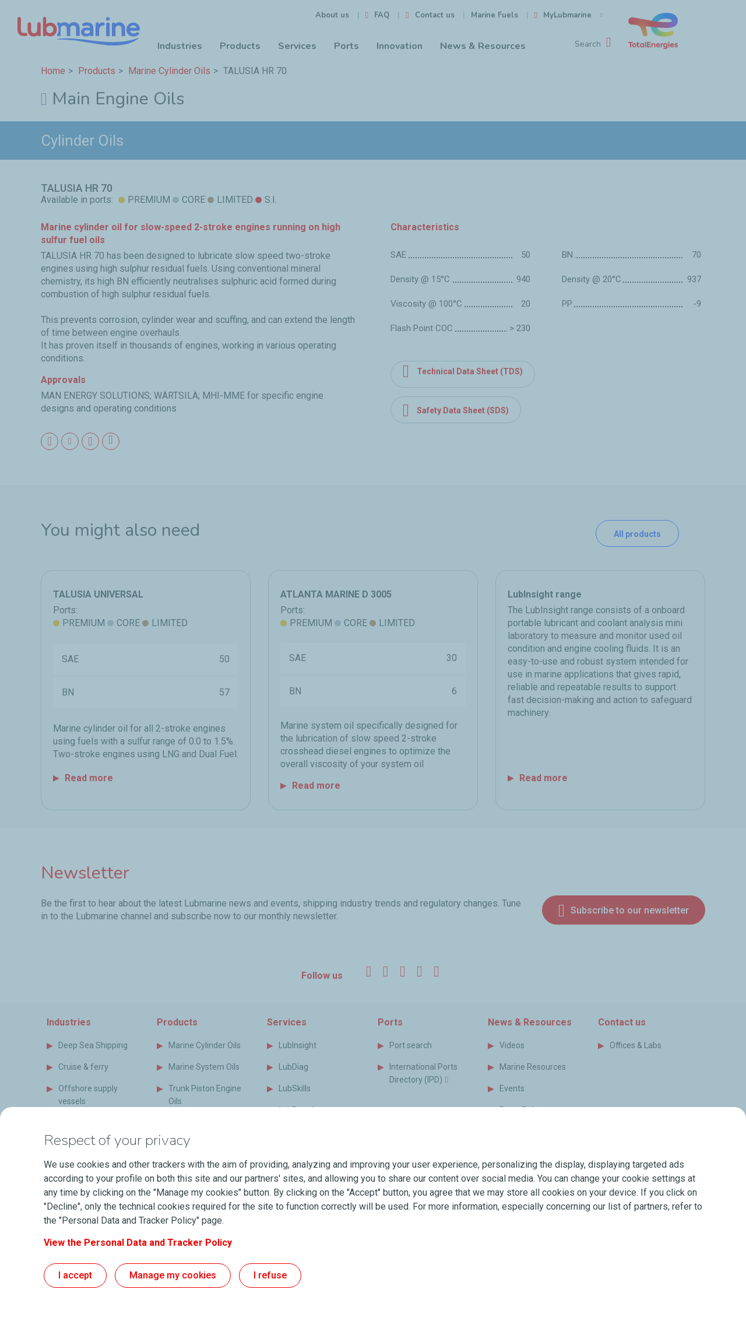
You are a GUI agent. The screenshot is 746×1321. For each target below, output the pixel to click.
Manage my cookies (172, 1275)
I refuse (270, 1275)
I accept (75, 1275)
